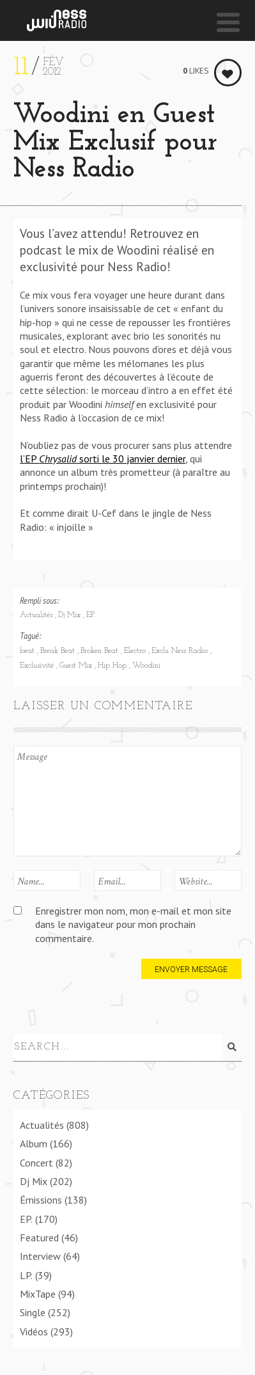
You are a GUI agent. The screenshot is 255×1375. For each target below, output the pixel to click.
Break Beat (58, 651)
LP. (26, 1272)
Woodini (146, 666)
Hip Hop (113, 666)
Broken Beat (101, 651)
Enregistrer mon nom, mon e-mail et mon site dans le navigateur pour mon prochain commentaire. (133, 924)
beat (28, 651)
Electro (136, 651)
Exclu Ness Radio (180, 651)
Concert (36, 1160)
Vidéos (34, 1329)
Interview (40, 1254)
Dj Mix (70, 615)
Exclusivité (38, 666)
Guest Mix (77, 666)
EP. (91, 615)
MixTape (38, 1291)
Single (32, 1310)
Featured (39, 1235)
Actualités (37, 615)
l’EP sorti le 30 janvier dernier (102, 458)
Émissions (41, 1197)
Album (33, 1141)
